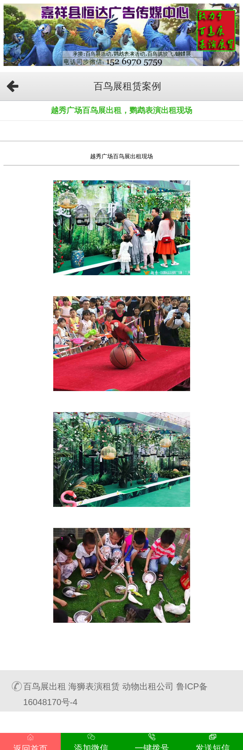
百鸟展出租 (44, 686)
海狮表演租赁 (94, 686)
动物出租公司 (148, 686)
